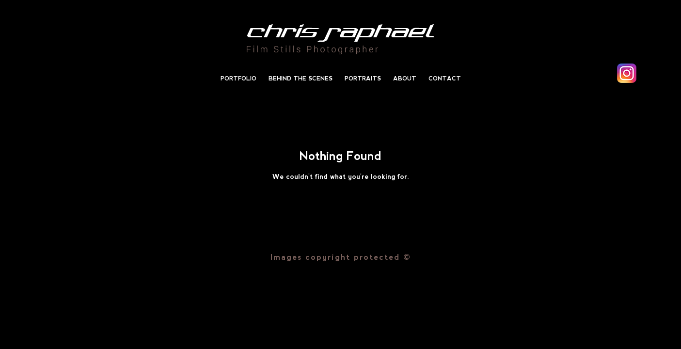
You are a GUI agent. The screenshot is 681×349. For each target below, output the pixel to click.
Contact (444, 78)
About (404, 78)
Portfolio (238, 78)
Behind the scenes (301, 78)
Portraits (363, 78)
